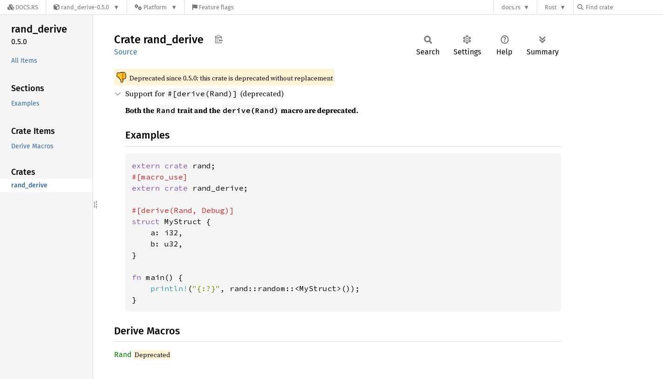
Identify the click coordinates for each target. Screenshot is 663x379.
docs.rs (511, 7)
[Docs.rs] (23, 7)
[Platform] (155, 7)
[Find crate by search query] (624, 7)
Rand (123, 354)
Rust (551, 7)
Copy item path (218, 39)
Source (125, 51)
